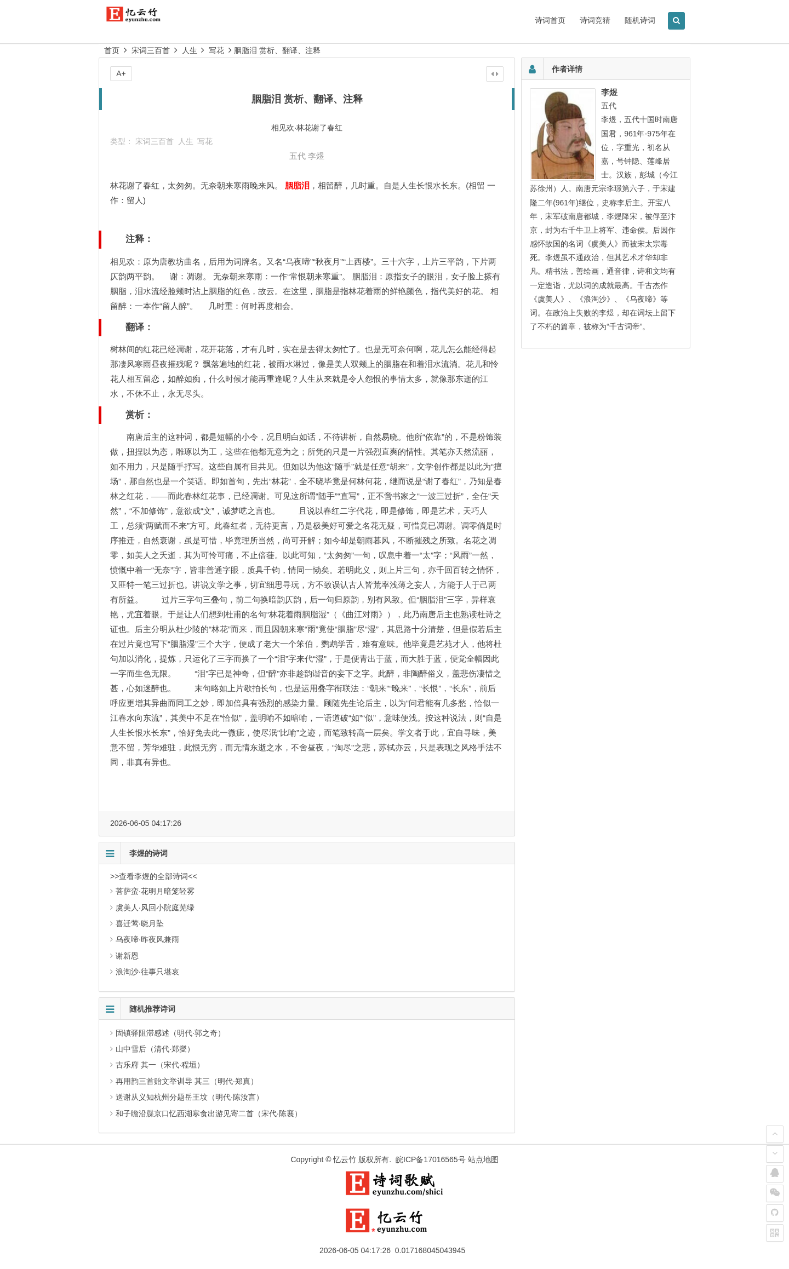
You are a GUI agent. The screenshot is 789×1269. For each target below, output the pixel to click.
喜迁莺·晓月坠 (140, 923)
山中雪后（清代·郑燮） (155, 1048)
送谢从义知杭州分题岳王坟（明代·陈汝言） (190, 1097)
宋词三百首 (151, 50)
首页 (111, 50)
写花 (216, 50)
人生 (189, 50)
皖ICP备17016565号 (431, 1159)
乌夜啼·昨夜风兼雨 (147, 939)
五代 (297, 155)
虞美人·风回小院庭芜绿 (155, 907)
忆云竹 (344, 1159)
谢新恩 (127, 955)
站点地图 (483, 1159)
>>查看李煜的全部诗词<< (153, 876)
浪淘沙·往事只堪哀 (147, 971)
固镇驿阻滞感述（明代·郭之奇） (170, 1033)
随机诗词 (640, 20)
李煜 (316, 155)
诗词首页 (550, 20)
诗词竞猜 (595, 20)
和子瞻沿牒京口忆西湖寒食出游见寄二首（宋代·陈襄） (209, 1113)
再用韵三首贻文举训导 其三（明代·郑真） (187, 1081)
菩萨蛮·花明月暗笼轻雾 (155, 891)
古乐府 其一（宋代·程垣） (160, 1064)
